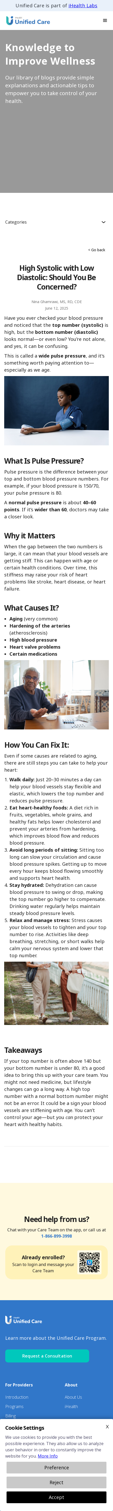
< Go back (96, 249)
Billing (10, 1416)
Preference (56, 1467)
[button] (105, 20)
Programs (14, 1406)
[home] (26, 20)
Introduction (16, 1397)
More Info (48, 1456)
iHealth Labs (82, 5)
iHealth (71, 1406)
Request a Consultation (47, 1356)
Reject (56, 1482)
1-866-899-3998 (56, 1236)
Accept (56, 1497)
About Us (73, 1397)
